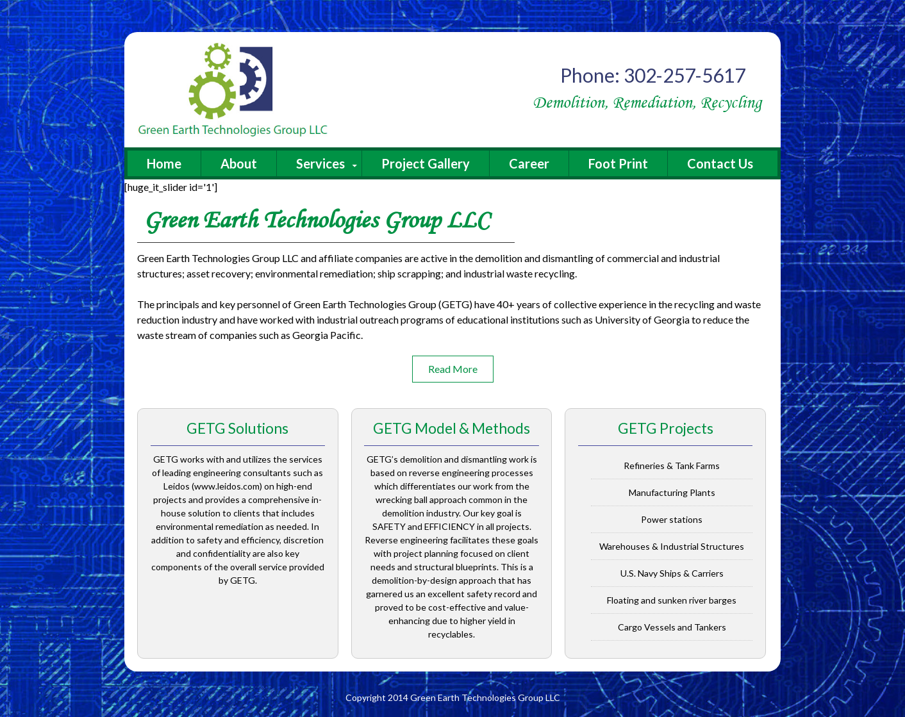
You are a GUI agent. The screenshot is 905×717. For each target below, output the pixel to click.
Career (529, 163)
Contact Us (720, 163)
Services (320, 163)
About (238, 163)
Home (164, 163)
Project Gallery (425, 163)
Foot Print (618, 163)
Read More (452, 369)
